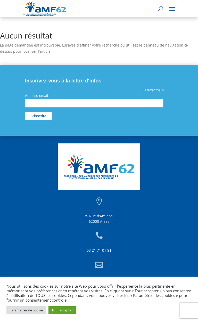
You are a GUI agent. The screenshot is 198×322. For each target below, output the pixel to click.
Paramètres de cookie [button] (26, 310)
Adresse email (38, 95)
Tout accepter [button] (62, 310)
